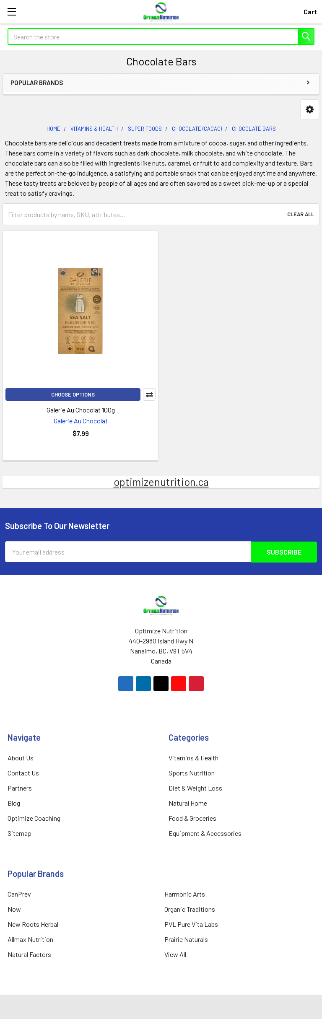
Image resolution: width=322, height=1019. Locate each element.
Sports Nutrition (192, 772)
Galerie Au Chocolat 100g (81, 410)
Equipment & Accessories (205, 833)
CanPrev (19, 893)
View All (175, 954)
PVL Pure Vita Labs (191, 924)
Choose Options (73, 394)
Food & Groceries (192, 818)
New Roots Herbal (33, 924)
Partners (20, 787)
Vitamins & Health (193, 757)
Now (14, 909)
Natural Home (188, 802)
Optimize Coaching (34, 818)
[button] (309, 109)
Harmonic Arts (184, 893)
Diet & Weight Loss (195, 787)
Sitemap (19, 833)
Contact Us (23, 772)
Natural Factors (29, 954)
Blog (14, 802)
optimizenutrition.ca (161, 481)
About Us (21, 757)
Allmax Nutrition (30, 939)
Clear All (300, 214)
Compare (149, 394)
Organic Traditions (189, 909)
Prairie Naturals (186, 939)
